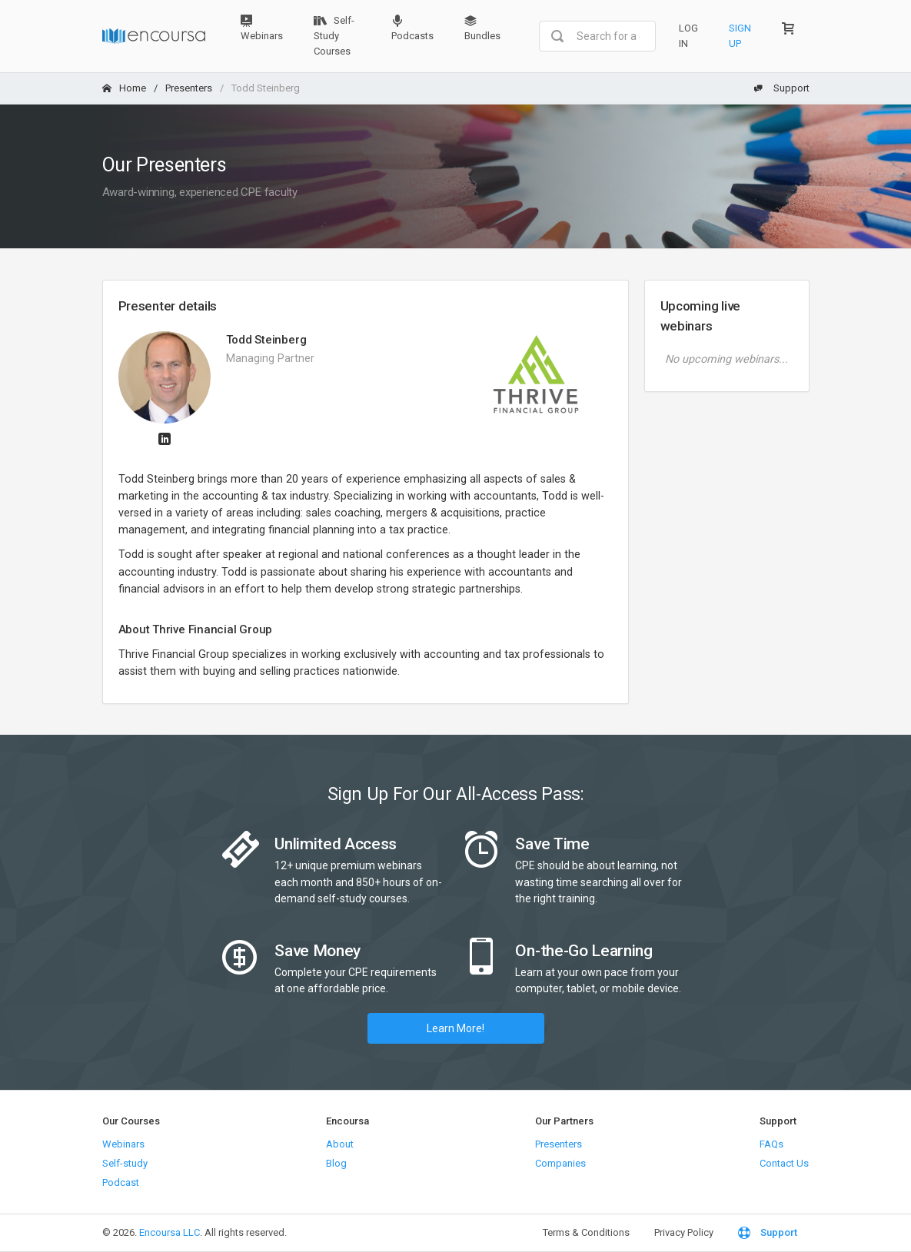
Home (124, 88)
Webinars (262, 28)
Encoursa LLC (169, 1232)
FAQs (771, 1144)
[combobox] (597, 36)
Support (782, 88)
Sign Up (740, 35)
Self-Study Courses (334, 36)
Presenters (188, 88)
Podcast (120, 1182)
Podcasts (412, 28)
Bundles (482, 28)
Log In (688, 35)
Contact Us (784, 1163)
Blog (336, 1163)
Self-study (125, 1163)
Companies (560, 1163)
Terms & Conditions (586, 1232)
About (340, 1144)
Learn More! (455, 1028)
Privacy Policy (683, 1232)
